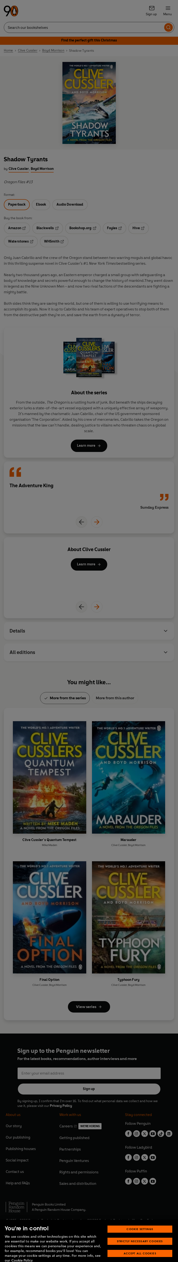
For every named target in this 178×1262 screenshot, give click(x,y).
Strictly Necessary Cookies (140, 1251)
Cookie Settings (140, 1239)
